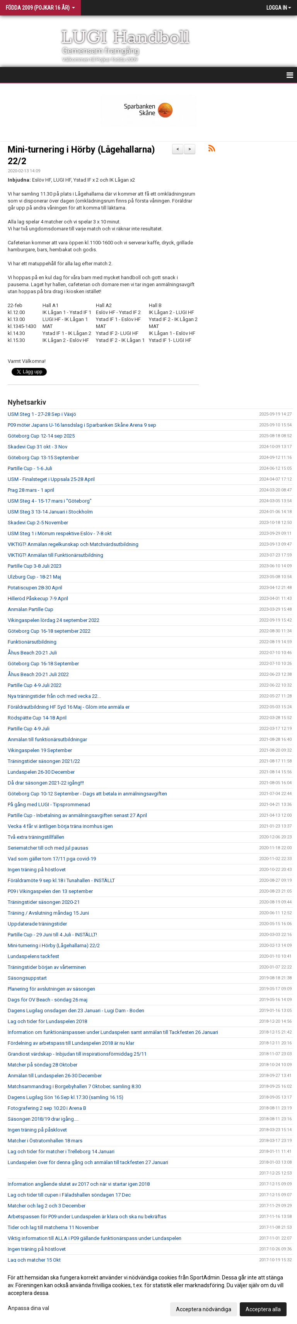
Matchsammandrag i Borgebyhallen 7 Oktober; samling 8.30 (74, 1086)
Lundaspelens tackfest (33, 956)
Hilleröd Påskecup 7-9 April (38, 598)
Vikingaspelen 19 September (40, 750)
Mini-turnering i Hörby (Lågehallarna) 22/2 (54, 945)
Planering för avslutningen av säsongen (51, 989)
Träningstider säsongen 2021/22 (44, 761)
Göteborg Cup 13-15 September (43, 457)
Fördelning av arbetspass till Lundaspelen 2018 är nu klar (71, 1043)
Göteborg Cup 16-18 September (43, 663)
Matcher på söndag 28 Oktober (42, 1065)
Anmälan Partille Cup (30, 609)
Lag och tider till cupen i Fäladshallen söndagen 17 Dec (69, 1195)
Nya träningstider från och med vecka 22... (54, 696)
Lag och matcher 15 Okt (34, 1260)
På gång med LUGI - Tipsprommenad (49, 804)
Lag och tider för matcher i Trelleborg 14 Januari (61, 1151)
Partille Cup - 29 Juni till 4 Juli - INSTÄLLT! (52, 935)
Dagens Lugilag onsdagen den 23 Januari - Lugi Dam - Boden (76, 1010)
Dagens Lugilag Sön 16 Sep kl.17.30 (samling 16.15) (65, 1097)
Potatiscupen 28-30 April (35, 588)
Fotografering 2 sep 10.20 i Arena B (47, 1108)
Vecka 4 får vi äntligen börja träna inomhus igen (60, 826)
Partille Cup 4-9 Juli (29, 729)
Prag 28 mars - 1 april (31, 490)
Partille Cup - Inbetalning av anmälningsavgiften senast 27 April (77, 815)
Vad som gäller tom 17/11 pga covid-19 (52, 859)
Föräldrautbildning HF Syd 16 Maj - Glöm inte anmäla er (69, 707)
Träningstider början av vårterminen (47, 967)
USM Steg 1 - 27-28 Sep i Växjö (42, 414)
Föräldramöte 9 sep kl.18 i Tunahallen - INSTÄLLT (61, 880)
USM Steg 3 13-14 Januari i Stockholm (50, 512)
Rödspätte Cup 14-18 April (37, 718)
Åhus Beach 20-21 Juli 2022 (38, 674)
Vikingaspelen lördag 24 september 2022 (53, 620)
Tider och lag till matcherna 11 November (53, 1227)
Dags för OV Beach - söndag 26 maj (47, 1000)
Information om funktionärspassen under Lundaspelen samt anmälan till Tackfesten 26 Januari (113, 1032)
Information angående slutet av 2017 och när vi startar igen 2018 (79, 1184)
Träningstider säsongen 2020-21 (44, 902)
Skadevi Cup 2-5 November (38, 522)
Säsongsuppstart (27, 978)
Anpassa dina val (28, 1308)
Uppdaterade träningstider (37, 924)
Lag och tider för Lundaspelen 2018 (47, 1021)
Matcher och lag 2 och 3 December (46, 1206)
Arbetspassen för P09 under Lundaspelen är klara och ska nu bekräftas (87, 1216)
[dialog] (148, 1293)
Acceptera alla (263, 1309)
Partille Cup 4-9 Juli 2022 (34, 685)
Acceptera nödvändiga (203, 1309)
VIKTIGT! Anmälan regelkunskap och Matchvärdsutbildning (73, 544)
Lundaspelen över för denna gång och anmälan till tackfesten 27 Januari (88, 1162)
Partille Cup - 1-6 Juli (30, 468)
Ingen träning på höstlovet (37, 869)
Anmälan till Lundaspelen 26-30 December (55, 1075)
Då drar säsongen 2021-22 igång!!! (46, 783)
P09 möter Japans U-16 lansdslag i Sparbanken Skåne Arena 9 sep (82, 425)
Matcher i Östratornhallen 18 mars (45, 1141)
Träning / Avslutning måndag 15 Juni (48, 913)
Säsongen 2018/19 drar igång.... (43, 1119)
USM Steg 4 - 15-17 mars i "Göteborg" (50, 501)
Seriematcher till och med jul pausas (48, 848)
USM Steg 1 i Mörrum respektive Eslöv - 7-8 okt (60, 533)
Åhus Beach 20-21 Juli (32, 653)
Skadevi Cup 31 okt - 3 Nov (37, 447)
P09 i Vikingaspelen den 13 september (50, 891)
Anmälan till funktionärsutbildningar (47, 739)
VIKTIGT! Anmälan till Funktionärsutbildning (55, 555)
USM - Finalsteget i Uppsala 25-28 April (51, 479)
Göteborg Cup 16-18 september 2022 (49, 631)
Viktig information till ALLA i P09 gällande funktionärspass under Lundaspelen (94, 1238)
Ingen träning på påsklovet (37, 1130)
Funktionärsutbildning (32, 642)
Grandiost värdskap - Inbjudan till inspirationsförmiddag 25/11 (77, 1054)
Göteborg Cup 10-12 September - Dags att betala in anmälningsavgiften (87, 794)
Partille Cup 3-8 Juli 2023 (34, 566)
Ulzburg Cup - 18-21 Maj (34, 577)
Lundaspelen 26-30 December (41, 772)
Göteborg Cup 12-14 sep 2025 (41, 436)
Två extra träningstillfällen (36, 837)
